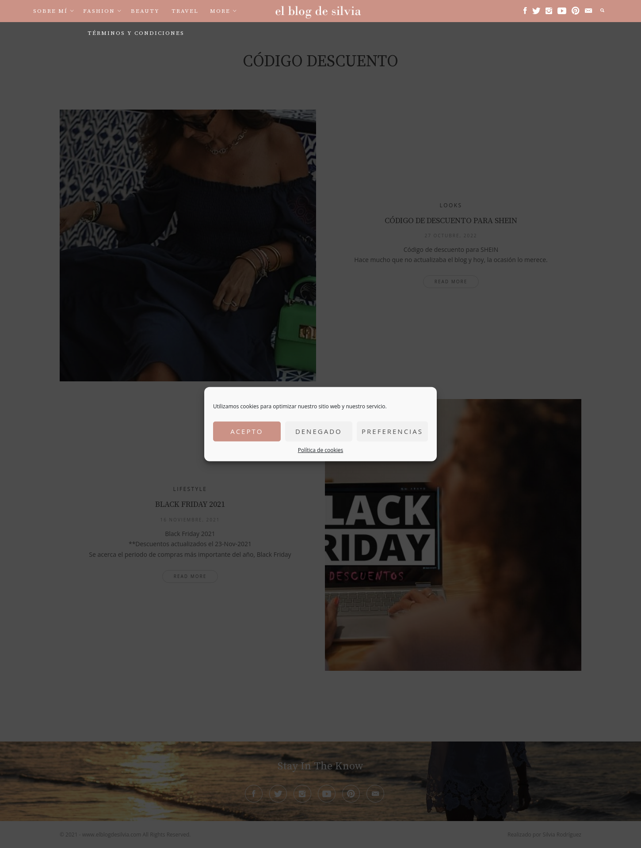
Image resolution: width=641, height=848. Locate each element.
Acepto (246, 431)
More (220, 11)
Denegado (318, 431)
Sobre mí (50, 11)
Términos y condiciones (136, 33)
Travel (185, 11)
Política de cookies (320, 449)
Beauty (145, 11)
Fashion (99, 11)
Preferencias (392, 431)
